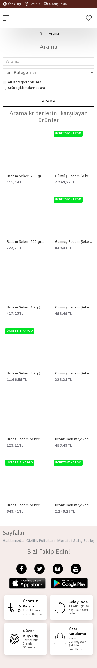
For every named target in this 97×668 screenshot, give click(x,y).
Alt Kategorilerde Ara (22, 82)
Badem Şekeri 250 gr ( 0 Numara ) (25, 176)
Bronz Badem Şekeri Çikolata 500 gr (74, 439)
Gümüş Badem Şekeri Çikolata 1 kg (74, 242)
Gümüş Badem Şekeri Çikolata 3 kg (74, 176)
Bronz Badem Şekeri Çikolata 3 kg (74, 505)
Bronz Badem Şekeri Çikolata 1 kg (25, 505)
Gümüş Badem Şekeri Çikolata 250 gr (74, 374)
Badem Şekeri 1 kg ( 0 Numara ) (25, 308)
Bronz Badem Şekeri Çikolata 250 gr (25, 439)
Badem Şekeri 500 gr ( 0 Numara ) (25, 242)
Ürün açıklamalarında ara (24, 88)
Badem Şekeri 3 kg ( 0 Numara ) (25, 374)
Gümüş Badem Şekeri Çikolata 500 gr (74, 308)
